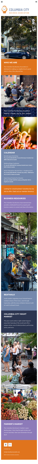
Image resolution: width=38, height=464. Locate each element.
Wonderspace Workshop (11, 156)
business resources (15, 198)
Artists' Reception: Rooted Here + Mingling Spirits (18, 170)
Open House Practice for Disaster (13, 178)
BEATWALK (9, 294)
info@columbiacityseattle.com (12, 452)
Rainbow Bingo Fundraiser (11, 163)
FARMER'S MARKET (13, 424)
